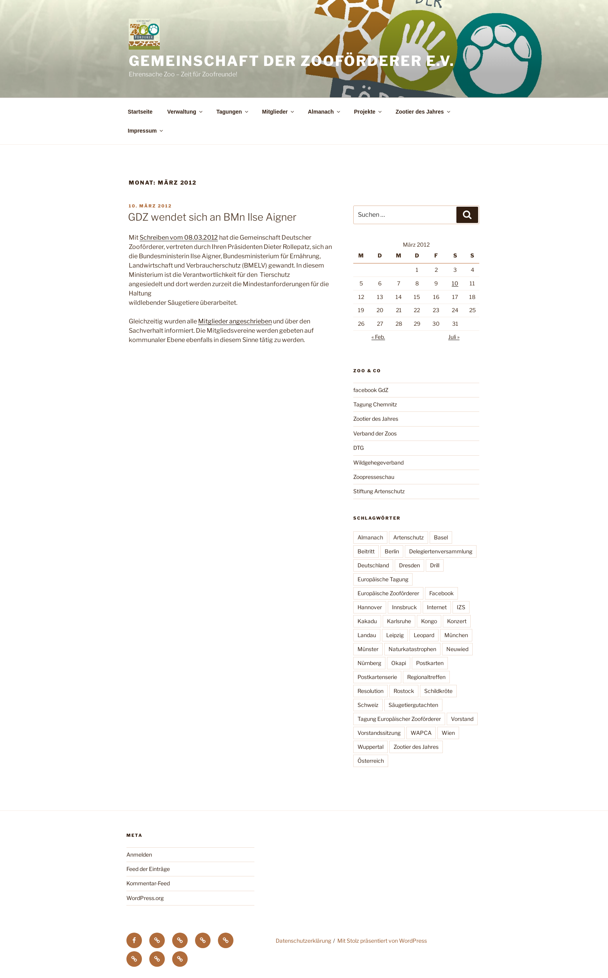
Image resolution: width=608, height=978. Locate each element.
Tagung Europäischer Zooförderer (399, 718)
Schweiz (368, 705)
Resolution (370, 691)
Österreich (371, 760)
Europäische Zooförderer (388, 593)
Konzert (456, 621)
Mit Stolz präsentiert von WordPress (382, 940)
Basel (441, 537)
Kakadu (367, 621)
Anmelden (139, 854)
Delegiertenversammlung (440, 551)
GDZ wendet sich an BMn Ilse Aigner (212, 217)
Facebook (441, 593)
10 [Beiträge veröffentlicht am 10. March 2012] (455, 283)
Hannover (370, 607)
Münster (368, 649)
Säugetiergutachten (413, 705)
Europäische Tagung (383, 579)
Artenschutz (408, 537)
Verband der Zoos (375, 433)
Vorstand (462, 718)
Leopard (424, 635)
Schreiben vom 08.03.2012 (179, 237)
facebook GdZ (371, 390)
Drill (434, 565)
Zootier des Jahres (423, 112)
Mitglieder (278, 112)
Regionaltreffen (426, 677)
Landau (367, 635)
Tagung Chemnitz (375, 404)
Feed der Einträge (148, 869)
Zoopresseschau (373, 476)
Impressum (146, 131)
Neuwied (457, 649)
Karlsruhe (399, 621)
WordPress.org (145, 898)
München (456, 635)
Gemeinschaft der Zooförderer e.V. (292, 60)
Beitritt (366, 551)
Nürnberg (369, 663)
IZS (461, 607)
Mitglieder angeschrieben (235, 321)
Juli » (453, 336)
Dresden (409, 565)
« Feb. (378, 336)
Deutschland (373, 565)
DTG (358, 447)
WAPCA (421, 732)
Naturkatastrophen (412, 649)
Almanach (324, 112)
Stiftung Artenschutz (379, 491)
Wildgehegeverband (378, 462)
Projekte (368, 112)
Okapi (398, 663)
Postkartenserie (377, 677)
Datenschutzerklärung (303, 940)
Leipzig (395, 635)
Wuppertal (370, 746)
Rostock (404, 691)
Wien (448, 732)
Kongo (429, 621)
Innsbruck (404, 607)
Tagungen (232, 112)
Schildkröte (438, 691)
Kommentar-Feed (148, 883)
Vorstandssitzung (379, 732)
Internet (437, 607)
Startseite (140, 112)
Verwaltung (185, 112)
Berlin (392, 551)
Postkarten (430, 663)
